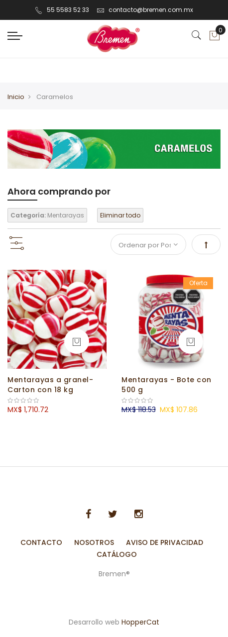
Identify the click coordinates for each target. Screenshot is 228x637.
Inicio (15, 97)
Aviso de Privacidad (164, 542)
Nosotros (94, 542)
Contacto (41, 542)
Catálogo (117, 554)
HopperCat (140, 622)
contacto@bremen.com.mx (145, 9)
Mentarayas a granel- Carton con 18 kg (50, 385)
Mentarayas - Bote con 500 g (166, 385)
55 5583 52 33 (62, 9)
